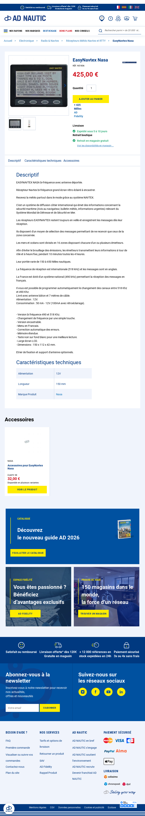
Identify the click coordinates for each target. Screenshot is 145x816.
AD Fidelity (46, 766)
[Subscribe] (50, 708)
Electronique (26, 40)
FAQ (8, 740)
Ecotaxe (112, 807)
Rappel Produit (48, 772)
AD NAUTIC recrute (83, 766)
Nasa (59, 394)
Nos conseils (82, 31)
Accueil (8, 40)
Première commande (18, 747)
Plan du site (12, 772)
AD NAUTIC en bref (83, 740)
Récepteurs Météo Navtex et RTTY (86, 40)
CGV (52, 807)
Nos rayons (13, 31)
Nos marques (32, 31)
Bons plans (65, 31)
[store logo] (25, 18)
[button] (61, 85)
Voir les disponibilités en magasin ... (95, 145)
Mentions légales (37, 807)
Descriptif (14, 160)
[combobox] (119, 30)
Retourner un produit (52, 753)
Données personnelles (69, 807)
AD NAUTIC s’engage (84, 747)
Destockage (49, 31)
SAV (42, 760)
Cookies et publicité (94, 807)
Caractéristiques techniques (43, 160)
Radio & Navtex (50, 40)
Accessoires (71, 160)
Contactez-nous (15, 766)
